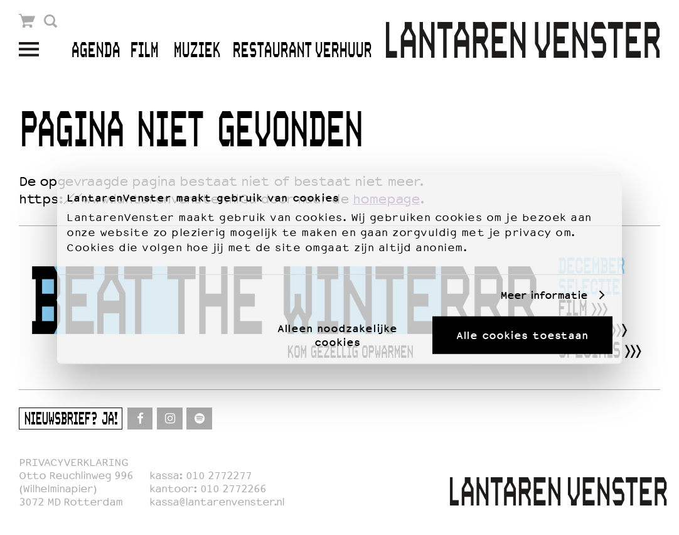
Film (144, 51)
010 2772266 (233, 488)
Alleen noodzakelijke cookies (337, 335)
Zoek (50, 21)
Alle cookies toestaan (522, 335)
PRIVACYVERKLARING (73, 462)
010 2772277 (219, 475)
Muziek (196, 51)
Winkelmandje (27, 21)
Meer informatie (543, 295)
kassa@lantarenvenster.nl (216, 502)
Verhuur (343, 51)
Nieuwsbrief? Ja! (70, 420)
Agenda (95, 51)
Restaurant (272, 51)
